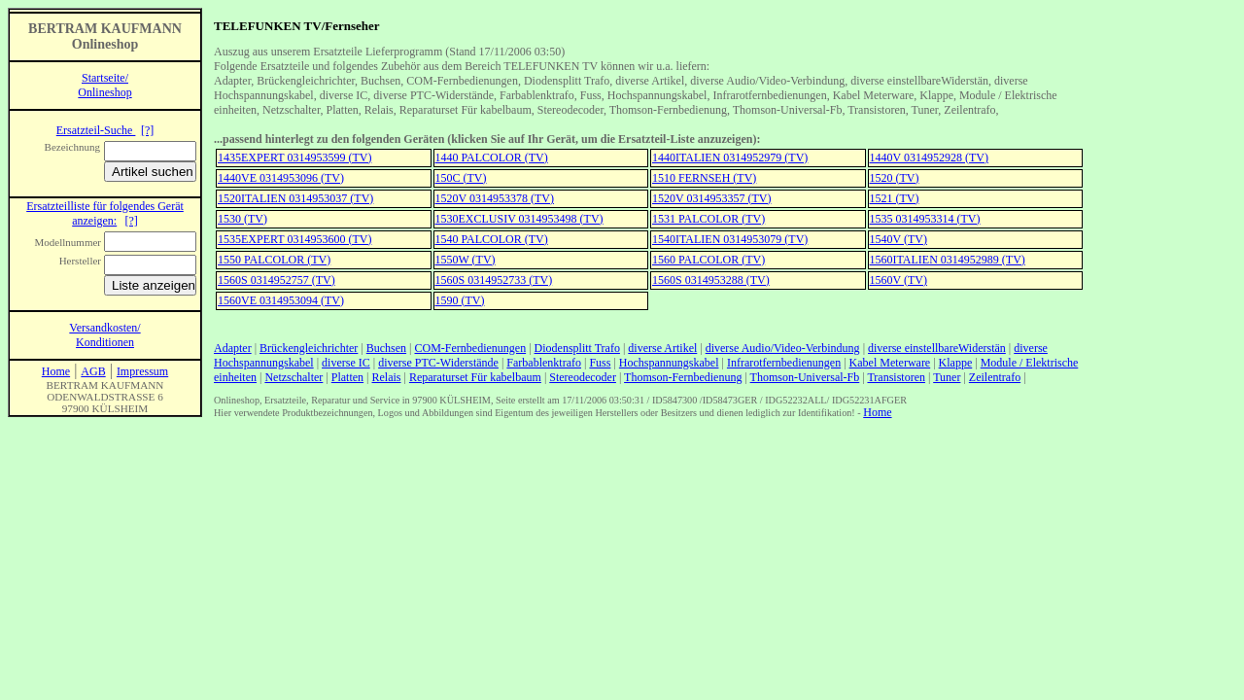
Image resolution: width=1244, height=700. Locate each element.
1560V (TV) (898, 280)
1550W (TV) (465, 259)
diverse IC (346, 362)
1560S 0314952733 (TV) (494, 280)
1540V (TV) (898, 239)
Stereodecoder (582, 377)
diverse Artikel (662, 348)
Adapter (233, 348)
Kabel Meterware (890, 362)
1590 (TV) (460, 300)
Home (877, 412)
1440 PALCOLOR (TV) (491, 157)
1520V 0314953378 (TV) (494, 198)
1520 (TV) (894, 178)
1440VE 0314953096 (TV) (281, 178)
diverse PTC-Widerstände (438, 362)
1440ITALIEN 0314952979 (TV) (730, 157)
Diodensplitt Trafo (577, 348)
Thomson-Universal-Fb (805, 377)
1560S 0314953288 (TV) (711, 280)
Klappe (956, 362)
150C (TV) (461, 178)
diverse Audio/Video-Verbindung (783, 348)
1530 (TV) (242, 219)
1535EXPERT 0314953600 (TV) (294, 239)
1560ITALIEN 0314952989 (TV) (947, 259)
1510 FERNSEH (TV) (704, 178)
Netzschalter (293, 377)
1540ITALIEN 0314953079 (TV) (730, 239)
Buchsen (386, 348)
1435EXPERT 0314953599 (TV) (294, 157)
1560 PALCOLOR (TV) (708, 259)
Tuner (946, 377)
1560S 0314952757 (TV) (276, 280)
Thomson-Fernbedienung (683, 377)
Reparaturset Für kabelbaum (475, 377)
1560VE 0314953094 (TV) (281, 300)
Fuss (599, 362)
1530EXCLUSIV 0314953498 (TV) (519, 219)
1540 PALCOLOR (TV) (491, 239)
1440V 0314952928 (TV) (929, 157)
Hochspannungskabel (669, 362)
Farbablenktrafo (543, 362)
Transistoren (896, 377)
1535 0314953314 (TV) (925, 219)
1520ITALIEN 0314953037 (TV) (295, 198)
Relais (386, 377)
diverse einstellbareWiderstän (937, 348)
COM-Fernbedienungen (471, 348)
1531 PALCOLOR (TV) (708, 219)
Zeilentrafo (994, 377)
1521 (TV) (894, 198)
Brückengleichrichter (308, 348)
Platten (347, 377)
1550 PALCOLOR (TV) (274, 259)
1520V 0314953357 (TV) (711, 198)
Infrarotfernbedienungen (784, 362)
